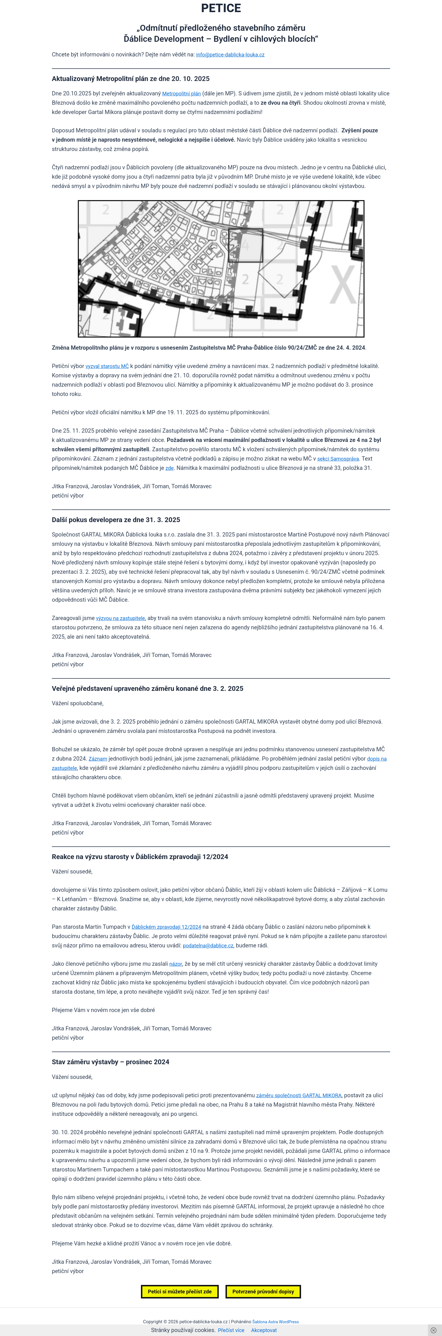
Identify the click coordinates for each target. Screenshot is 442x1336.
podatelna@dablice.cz (210, 945)
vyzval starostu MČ (109, 366)
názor (176, 963)
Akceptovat (265, 1330)
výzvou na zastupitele (123, 618)
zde (169, 468)
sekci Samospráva (340, 458)
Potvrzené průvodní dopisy (266, 1292)
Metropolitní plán (183, 93)
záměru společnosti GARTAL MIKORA (303, 1095)
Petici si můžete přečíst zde (177, 1292)
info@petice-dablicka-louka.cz (233, 54)
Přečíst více (229, 1330)
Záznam (99, 758)
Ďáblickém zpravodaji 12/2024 (170, 926)
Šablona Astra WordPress (275, 1321)
